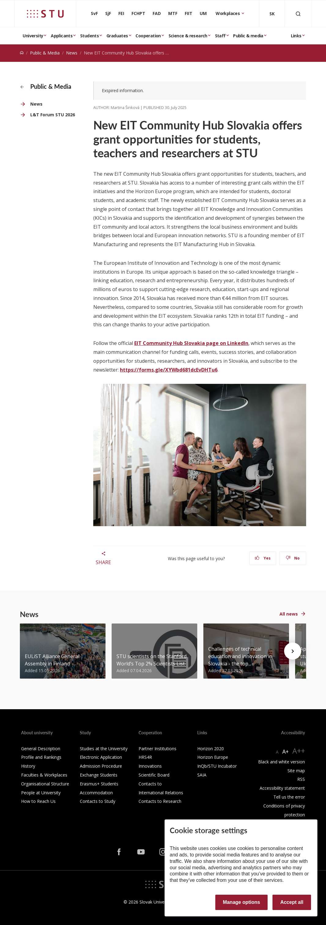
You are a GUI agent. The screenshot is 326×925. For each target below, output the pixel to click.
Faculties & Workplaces (44, 775)
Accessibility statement (282, 788)
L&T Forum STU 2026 (52, 115)
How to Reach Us (38, 801)
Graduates (117, 36)
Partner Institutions (157, 748)
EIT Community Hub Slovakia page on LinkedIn (191, 343)
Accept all (291, 902)
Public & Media (45, 53)
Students (89, 36)
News (71, 53)
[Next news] (292, 651)
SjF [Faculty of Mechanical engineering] (108, 13)
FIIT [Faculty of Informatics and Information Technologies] (188, 13)
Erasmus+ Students (99, 784)
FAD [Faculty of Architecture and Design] (157, 13)
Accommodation (96, 793)
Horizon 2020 (210, 748)
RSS (301, 779)
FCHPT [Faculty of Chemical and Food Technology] (138, 13)
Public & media (248, 36)
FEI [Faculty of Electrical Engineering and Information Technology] (121, 13)
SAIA (201, 775)
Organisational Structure (45, 784)
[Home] (22, 53)
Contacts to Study (97, 801)
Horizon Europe (212, 757)
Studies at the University (104, 748)
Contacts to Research (160, 801)
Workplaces (228, 13)
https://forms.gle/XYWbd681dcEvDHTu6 (168, 369)
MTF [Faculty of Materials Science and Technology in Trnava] (172, 13)
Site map (296, 770)
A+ (285, 751)
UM (203, 13)
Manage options (241, 902)
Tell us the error (289, 797)
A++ (298, 751)
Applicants (61, 36)
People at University (41, 793)
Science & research (188, 36)
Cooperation (148, 36)
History (28, 766)
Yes (263, 558)
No (293, 558)
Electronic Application (101, 757)
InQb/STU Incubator (217, 766)
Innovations (150, 766)
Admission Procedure (101, 766)
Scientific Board (154, 775)
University (33, 36)
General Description (40, 748)
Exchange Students (98, 775)
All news (289, 614)
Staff (220, 36)
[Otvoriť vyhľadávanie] (298, 13)
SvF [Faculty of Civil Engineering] (94, 13)
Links (296, 36)
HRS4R (145, 757)
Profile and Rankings (41, 757)
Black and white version (281, 762)
